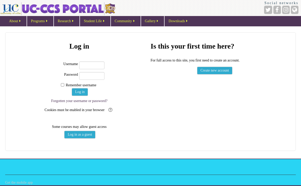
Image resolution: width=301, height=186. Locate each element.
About (15, 22)
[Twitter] (268, 10)
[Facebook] (277, 10)
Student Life (94, 22)
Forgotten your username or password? (79, 101)
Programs (39, 22)
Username (70, 64)
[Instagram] (286, 10)
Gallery (152, 22)
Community (125, 22)
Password (71, 74)
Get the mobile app (19, 182)
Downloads (178, 22)
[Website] (294, 10)
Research (66, 22)
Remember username (81, 85)
